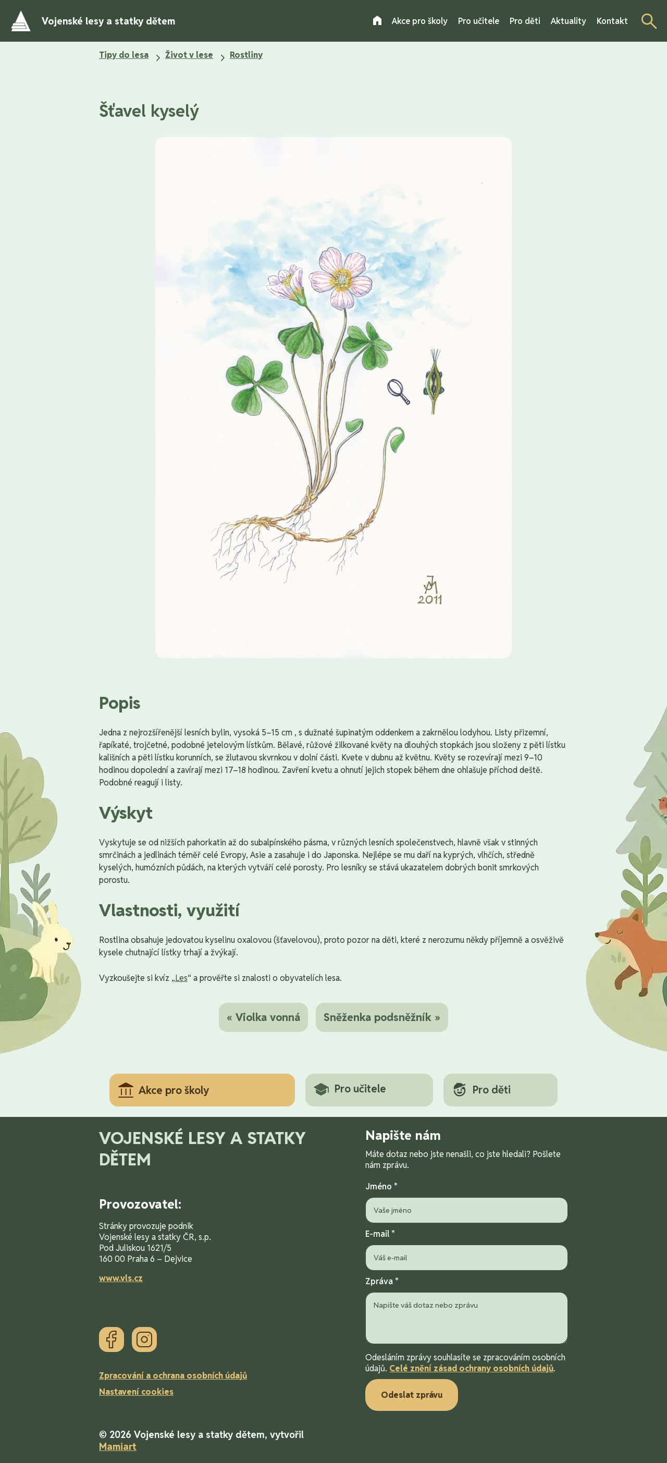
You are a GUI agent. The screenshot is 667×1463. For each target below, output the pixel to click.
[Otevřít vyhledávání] (646, 20)
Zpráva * (466, 1311)
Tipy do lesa (124, 55)
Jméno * (466, 1202)
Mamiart (118, 1447)
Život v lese (189, 55)
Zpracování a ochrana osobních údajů (173, 1375)
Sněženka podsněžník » (382, 1017)
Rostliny (246, 55)
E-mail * (466, 1249)
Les (181, 978)
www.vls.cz (121, 1278)
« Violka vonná (263, 1017)
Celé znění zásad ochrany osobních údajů (471, 1368)
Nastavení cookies (136, 1391)
